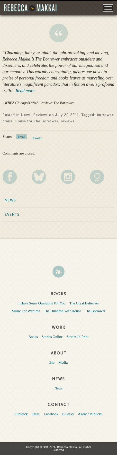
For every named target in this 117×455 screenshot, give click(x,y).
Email (21, 136)
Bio (52, 362)
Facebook (51, 414)
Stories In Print (77, 337)
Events (12, 214)
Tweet (37, 138)
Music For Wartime (26, 311)
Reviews (40, 115)
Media (63, 362)
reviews (67, 121)
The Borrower (95, 311)
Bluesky (68, 414)
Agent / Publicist (90, 414)
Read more (25, 90)
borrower (105, 115)
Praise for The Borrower (36, 121)
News (26, 115)
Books (33, 337)
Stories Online (52, 337)
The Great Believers (84, 303)
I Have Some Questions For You (41, 303)
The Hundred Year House (62, 311)
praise (7, 121)
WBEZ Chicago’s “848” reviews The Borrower (58, 33)
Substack (21, 414)
